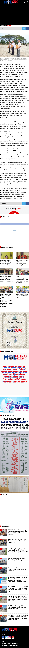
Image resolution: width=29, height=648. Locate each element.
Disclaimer (15, 643)
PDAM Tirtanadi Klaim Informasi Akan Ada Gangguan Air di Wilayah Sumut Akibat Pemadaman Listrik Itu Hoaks (17, 579)
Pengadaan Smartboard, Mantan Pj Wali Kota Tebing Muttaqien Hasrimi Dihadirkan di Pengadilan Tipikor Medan (18, 617)
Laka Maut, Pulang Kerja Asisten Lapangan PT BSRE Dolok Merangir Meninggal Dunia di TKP (18, 550)
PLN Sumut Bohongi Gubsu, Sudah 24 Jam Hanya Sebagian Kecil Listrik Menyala (17, 607)
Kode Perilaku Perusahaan (10, 645)
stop (8, 25)
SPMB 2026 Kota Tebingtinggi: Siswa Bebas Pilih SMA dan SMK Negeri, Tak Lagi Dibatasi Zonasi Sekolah (17, 532)
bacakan (3, 25)
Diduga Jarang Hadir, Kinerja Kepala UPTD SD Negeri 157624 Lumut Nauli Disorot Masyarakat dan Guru (17, 598)
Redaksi (4, 643)
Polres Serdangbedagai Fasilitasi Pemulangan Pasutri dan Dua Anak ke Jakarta (22, 279)
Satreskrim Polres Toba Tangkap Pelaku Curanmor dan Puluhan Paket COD (18, 541)
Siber (9, 643)
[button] (27, 1)
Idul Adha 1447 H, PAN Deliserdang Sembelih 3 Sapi (22, 296)
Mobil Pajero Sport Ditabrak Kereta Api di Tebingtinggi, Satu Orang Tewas (17, 569)
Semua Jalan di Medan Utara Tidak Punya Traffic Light (16, 559)
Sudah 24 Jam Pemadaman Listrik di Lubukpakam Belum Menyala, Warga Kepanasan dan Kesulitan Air (18, 589)
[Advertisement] (14, 14)
